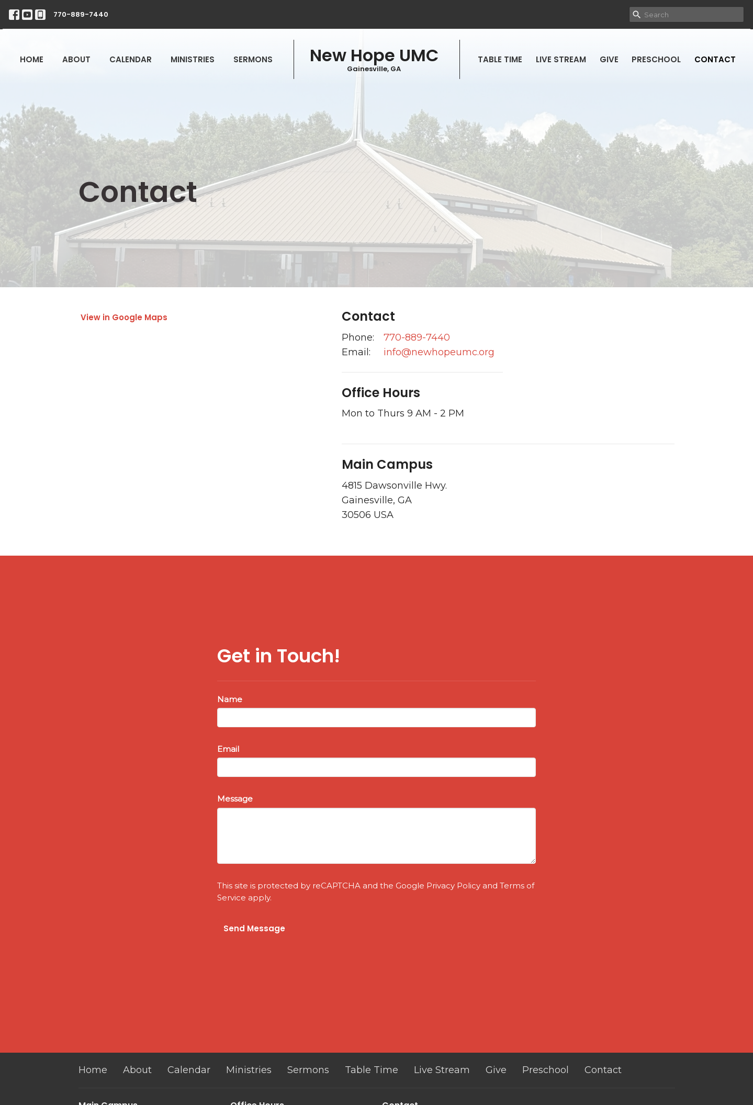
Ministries (193, 59)
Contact (715, 59)
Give (609, 59)
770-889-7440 (80, 14)
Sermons (253, 59)
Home (31, 59)
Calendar (130, 59)
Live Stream (561, 59)
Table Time (500, 59)
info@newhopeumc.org (439, 352)
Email (228, 749)
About (76, 59)
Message (235, 799)
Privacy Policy (453, 885)
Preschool (656, 59)
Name (229, 699)
